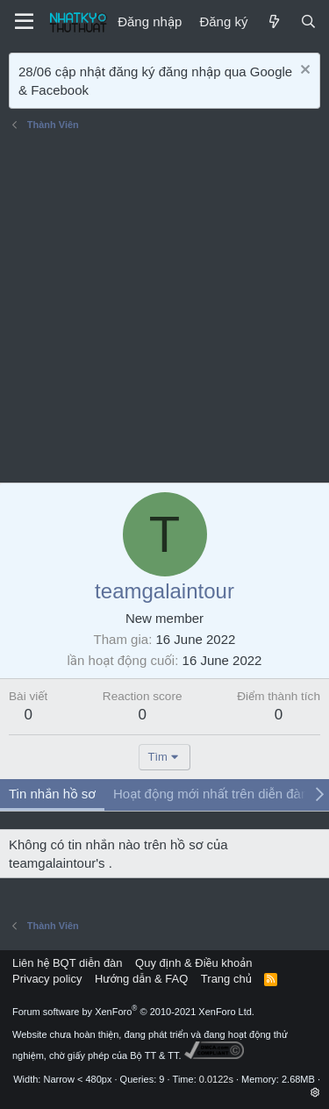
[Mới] (273, 21)
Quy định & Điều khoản (193, 962)
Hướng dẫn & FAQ (141, 978)
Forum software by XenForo (133, 1011)
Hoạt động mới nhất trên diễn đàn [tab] (210, 793)
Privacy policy (47, 978)
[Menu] (24, 22)
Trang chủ (226, 978)
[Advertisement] (164, 309)
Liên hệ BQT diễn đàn (67, 962)
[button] (315, 1092)
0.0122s (216, 1079)
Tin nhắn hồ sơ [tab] (52, 793)
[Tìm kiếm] (308, 21)
